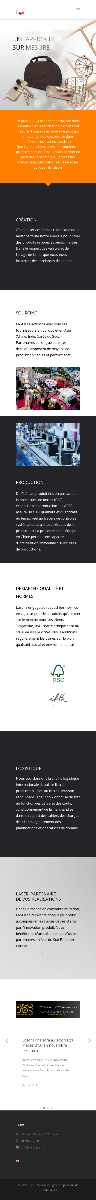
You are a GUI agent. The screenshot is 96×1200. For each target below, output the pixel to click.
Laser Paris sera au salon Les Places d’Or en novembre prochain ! (47, 1045)
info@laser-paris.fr (33, 1147)
